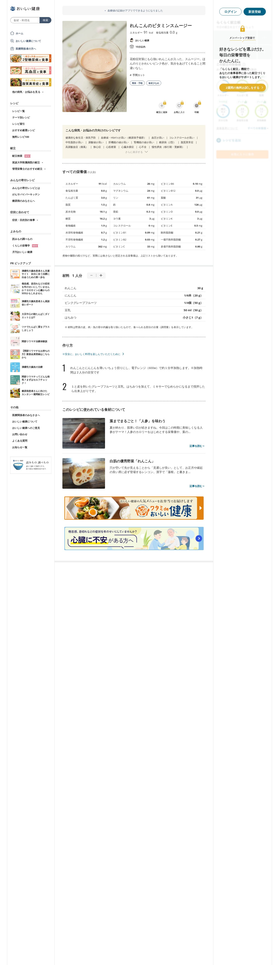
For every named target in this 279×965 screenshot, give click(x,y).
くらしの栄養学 (25, 245)
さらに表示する (134, 152)
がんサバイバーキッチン (26, 194)
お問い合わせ (19, 434)
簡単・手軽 (137, 83)
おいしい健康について (28, 41)
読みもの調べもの (22, 239)
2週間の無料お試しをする (242, 88)
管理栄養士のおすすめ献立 (27, 169)
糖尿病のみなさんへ (23, 200)
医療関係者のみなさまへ (26, 415)
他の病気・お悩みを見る (26, 92)
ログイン (230, 11)
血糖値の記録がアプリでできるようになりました (135, 10)
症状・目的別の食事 (23, 220)
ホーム (19, 33)
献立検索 (21, 156)
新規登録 (254, 11)
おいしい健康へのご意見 (26, 428)
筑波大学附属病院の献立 (26, 162)
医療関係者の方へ (26, 48)
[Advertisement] (139, 956)
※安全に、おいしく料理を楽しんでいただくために (91, 354)
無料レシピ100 (20, 137)
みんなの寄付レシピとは (26, 188)
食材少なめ (153, 83)
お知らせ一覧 (19, 447)
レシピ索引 (18, 124)
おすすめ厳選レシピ (23, 130)
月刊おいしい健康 (22, 252)
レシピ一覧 (18, 111)
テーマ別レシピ (21, 117)
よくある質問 (19, 440)
